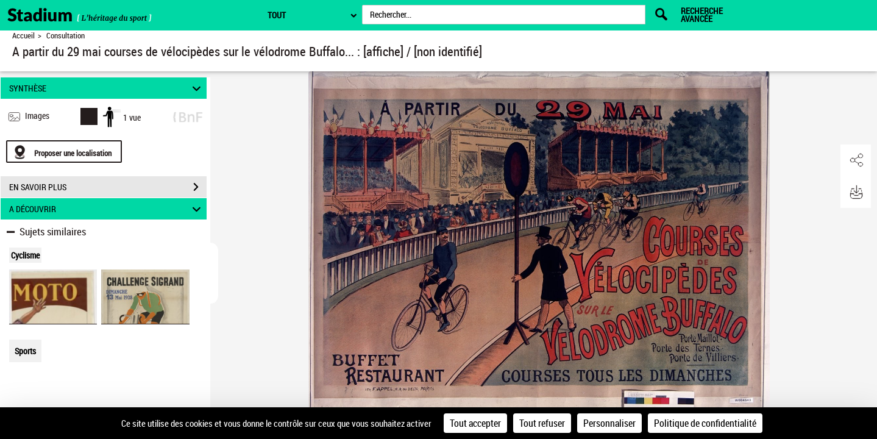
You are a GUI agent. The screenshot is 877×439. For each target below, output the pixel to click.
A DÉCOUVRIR (106, 209)
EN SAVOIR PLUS (108, 187)
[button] (855, 160)
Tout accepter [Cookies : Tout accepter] (475, 423)
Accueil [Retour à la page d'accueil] (23, 35)
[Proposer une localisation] (64, 151)
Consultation (65, 35)
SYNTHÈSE (106, 88)
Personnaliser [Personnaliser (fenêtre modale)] (609, 423)
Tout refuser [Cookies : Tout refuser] (542, 423)
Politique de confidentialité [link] (705, 423)
